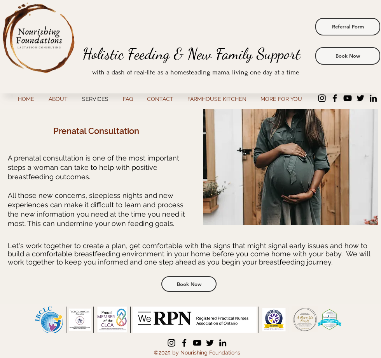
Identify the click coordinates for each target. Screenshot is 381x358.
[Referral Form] (347, 26)
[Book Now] (347, 56)
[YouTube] (348, 98)
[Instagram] (322, 98)
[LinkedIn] (373, 98)
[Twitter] (360, 98)
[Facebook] (335, 98)
